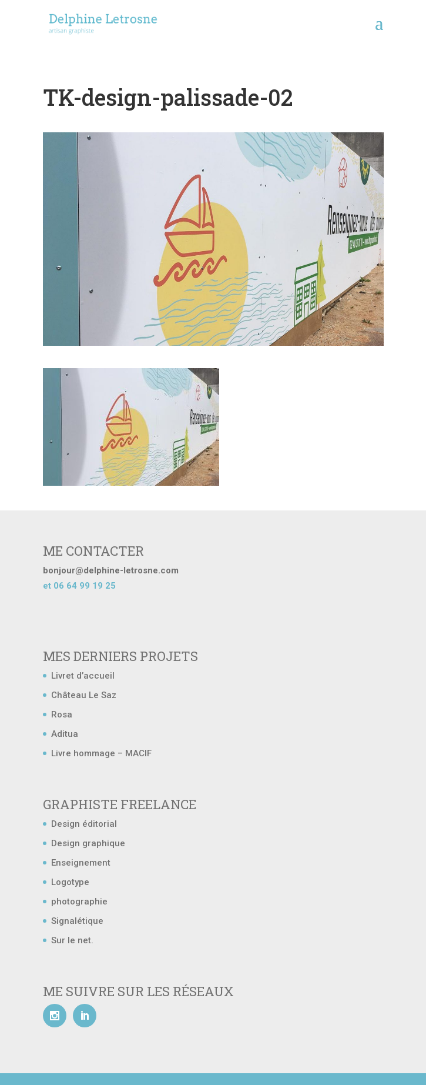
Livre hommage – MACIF (101, 753)
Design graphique (88, 843)
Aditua (64, 734)
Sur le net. (72, 940)
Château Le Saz (83, 695)
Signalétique (77, 921)
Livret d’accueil (83, 675)
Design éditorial (84, 824)
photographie (79, 901)
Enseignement (80, 862)
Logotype (70, 882)
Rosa (61, 714)
